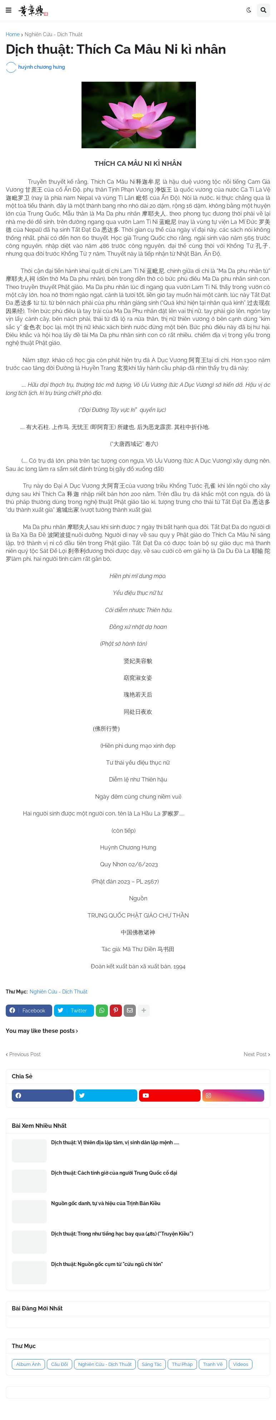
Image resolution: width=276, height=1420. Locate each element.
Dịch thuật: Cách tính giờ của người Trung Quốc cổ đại (114, 1173)
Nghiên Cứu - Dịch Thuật (54, 34)
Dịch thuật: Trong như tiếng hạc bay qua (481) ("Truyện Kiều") (122, 1234)
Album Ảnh (28, 1364)
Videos (240, 1364)
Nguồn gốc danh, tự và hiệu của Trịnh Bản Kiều (106, 1203)
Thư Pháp (182, 1364)
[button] (8, 10)
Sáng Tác (152, 1364)
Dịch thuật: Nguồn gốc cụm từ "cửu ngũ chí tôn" (107, 1264)
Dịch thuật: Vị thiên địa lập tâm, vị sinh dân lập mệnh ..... (115, 1142)
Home (13, 34)
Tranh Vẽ (213, 1364)
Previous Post (25, 1054)
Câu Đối (59, 1364)
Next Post (255, 1054)
